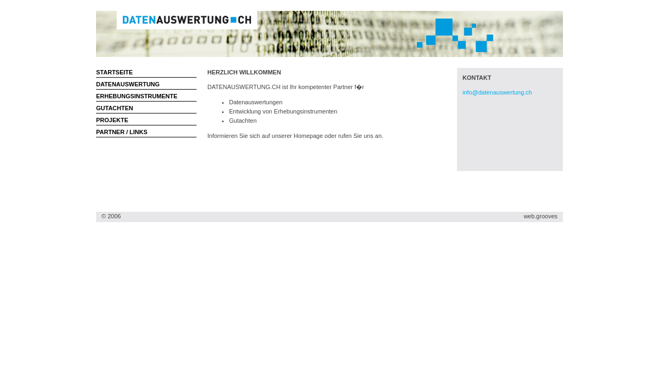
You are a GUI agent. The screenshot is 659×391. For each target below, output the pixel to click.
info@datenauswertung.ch (497, 92)
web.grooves (540, 216)
